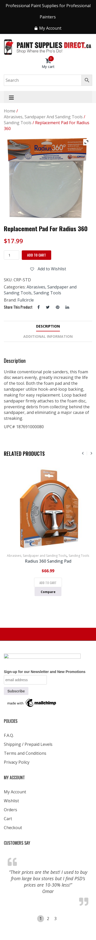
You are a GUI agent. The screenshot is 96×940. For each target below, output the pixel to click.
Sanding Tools (17, 122)
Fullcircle (25, 300)
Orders (10, 810)
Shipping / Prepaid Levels (28, 744)
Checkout (13, 827)
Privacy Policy (16, 762)
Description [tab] (48, 326)
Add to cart (36, 255)
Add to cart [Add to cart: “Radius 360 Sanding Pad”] (48, 583)
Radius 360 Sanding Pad (48, 561)
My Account (15, 792)
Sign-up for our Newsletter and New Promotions (45, 672)
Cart (8, 818)
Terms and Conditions (25, 753)
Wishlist (11, 801)
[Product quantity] (11, 255)
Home (9, 111)
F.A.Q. (9, 735)
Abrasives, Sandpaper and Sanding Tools (43, 117)
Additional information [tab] (48, 336)
